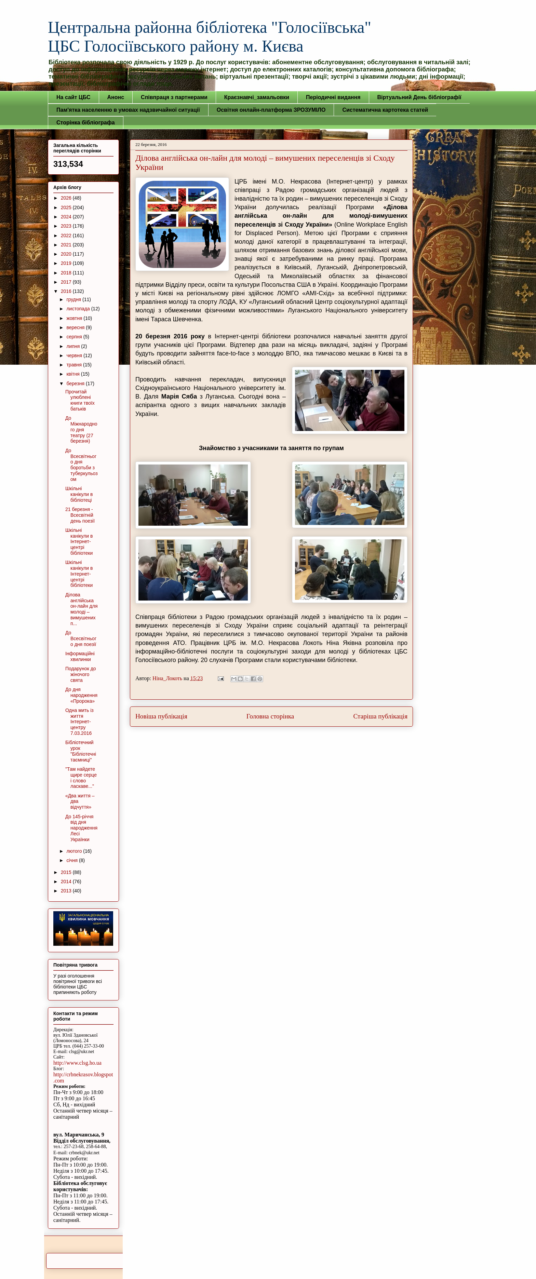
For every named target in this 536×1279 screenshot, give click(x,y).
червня (74, 355)
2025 (67, 207)
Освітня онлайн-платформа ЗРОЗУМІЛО (271, 110)
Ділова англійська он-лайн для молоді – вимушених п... (81, 609)
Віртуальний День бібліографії (419, 97)
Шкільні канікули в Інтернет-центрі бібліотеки (79, 541)
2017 (67, 282)
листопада (78, 308)
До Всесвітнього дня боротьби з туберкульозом (81, 465)
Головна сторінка (270, 716)
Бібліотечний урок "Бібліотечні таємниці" (80, 751)
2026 (67, 198)
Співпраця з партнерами (174, 97)
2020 (67, 254)
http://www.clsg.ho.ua (77, 1063)
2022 (67, 235)
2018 (67, 272)
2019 (67, 263)
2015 (67, 872)
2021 (67, 244)
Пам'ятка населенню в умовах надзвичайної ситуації (128, 110)
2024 (67, 216)
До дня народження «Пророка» (81, 695)
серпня (74, 336)
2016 (67, 291)
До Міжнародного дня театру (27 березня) (81, 429)
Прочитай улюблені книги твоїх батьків (80, 400)
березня (76, 383)
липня (73, 346)
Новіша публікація (161, 716)
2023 (67, 226)
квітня (73, 374)
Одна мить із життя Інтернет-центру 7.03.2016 (79, 722)
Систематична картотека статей (385, 110)
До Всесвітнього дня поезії (80, 638)
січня (72, 860)
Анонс (115, 97)
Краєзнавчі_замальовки (256, 97)
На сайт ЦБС (73, 97)
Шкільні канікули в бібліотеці (79, 494)
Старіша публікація (380, 716)
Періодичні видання (333, 97)
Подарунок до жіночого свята (80, 674)
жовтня (74, 318)
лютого (74, 851)
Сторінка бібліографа (85, 122)
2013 (67, 890)
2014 (67, 881)
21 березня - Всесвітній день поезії (80, 515)
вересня (76, 327)
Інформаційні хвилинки (80, 656)
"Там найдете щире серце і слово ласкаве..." (81, 777)
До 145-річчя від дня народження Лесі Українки (81, 828)
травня (74, 364)
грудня (74, 299)
